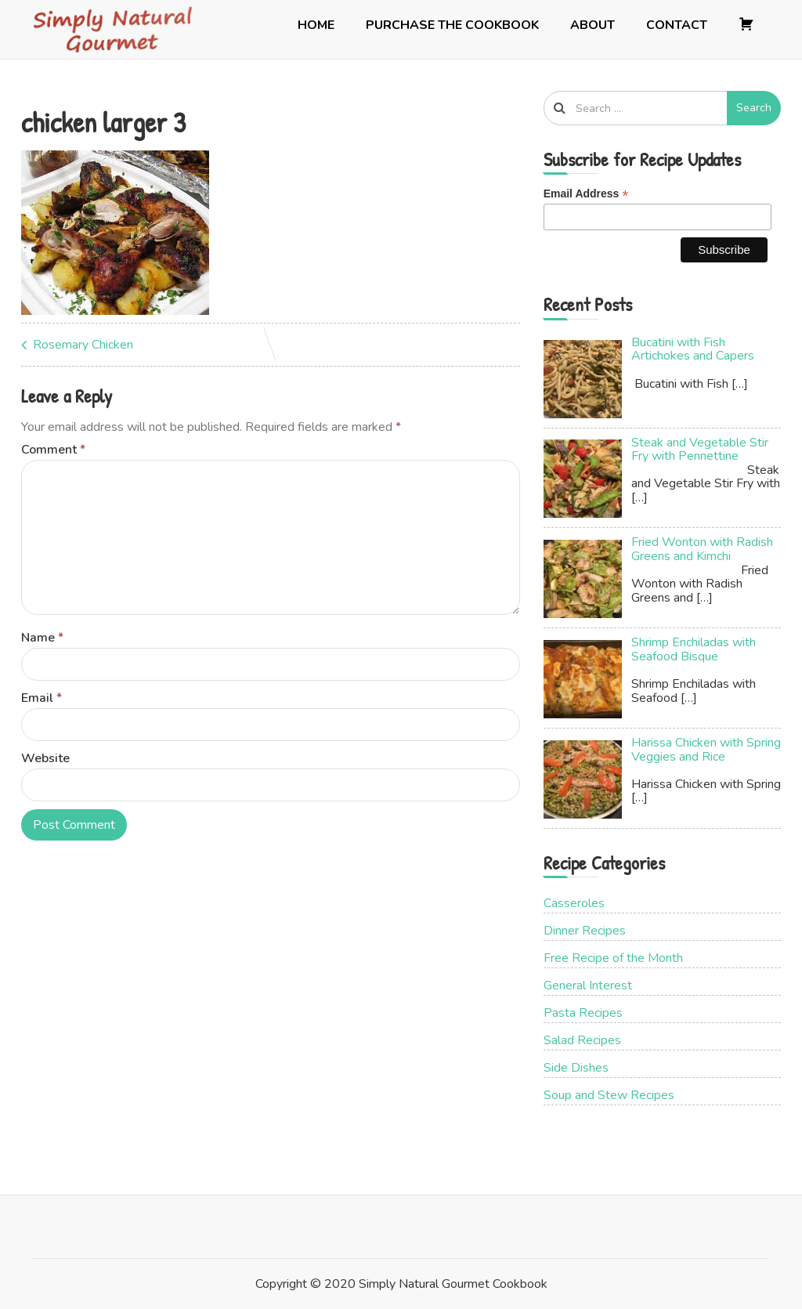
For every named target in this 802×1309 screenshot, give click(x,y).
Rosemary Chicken (83, 344)
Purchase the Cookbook (452, 25)
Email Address (586, 193)
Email (41, 698)
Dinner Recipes (585, 930)
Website (45, 758)
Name (42, 637)
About (592, 25)
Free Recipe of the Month (613, 958)
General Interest (588, 985)
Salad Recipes (582, 1040)
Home (316, 25)
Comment (53, 449)
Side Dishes (576, 1067)
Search (753, 107)
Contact (676, 25)
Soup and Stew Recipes (609, 1095)
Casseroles (574, 903)
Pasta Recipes (583, 1013)
